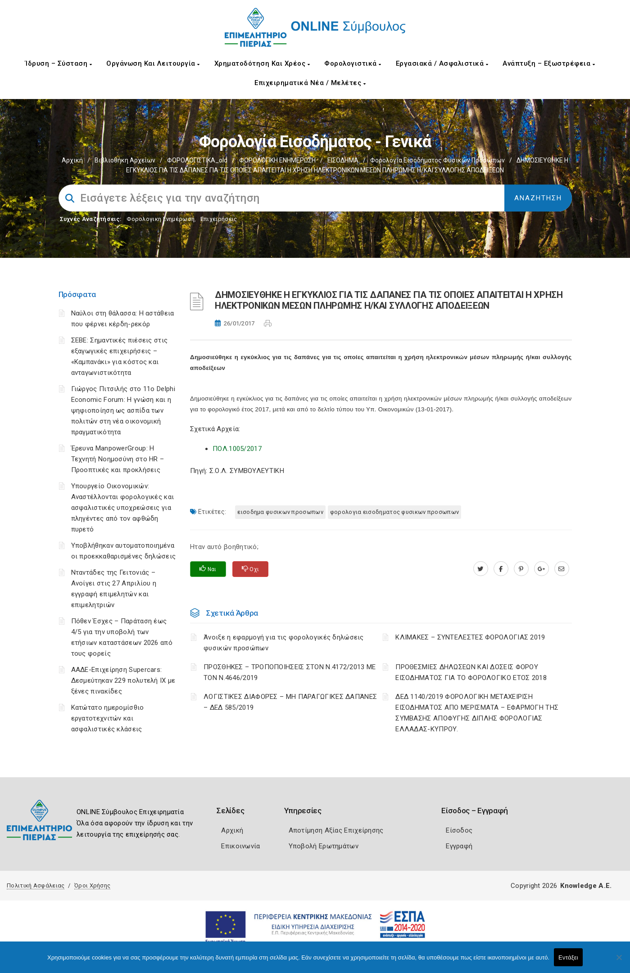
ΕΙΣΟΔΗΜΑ (342, 160)
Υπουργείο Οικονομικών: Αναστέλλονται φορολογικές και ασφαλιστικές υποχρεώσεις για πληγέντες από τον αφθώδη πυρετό (122, 507)
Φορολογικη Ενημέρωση (161, 219)
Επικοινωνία (240, 846)
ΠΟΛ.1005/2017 (237, 449)
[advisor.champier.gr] (562, 569)
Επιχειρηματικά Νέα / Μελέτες (310, 83)
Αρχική (72, 160)
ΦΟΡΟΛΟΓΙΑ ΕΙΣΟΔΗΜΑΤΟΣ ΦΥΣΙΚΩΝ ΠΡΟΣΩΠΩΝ (394, 512)
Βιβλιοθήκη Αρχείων (125, 160)
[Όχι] (618, 962)
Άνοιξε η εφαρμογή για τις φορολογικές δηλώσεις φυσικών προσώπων (284, 642)
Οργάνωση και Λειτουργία (153, 63)
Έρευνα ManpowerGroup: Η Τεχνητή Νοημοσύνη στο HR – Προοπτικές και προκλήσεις (117, 459)
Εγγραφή (459, 846)
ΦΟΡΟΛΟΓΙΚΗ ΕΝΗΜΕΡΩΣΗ (277, 160)
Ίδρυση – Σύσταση (58, 63)
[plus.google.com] (541, 569)
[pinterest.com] (521, 569)
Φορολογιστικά (352, 63)
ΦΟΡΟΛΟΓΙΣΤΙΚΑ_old (197, 160)
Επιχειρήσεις (218, 219)
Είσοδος (459, 830)
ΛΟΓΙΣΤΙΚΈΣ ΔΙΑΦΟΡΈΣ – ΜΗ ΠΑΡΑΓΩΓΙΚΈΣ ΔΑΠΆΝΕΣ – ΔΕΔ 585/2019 (290, 702)
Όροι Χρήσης (92, 885)
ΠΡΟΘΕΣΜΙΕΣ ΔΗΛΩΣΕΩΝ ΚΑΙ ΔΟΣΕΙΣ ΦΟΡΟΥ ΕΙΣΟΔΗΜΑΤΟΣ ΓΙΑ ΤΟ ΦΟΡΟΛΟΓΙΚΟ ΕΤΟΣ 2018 (471, 672)
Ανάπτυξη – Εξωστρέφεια (549, 63)
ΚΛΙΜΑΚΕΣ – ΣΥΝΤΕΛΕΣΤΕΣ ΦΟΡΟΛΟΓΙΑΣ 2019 (470, 637)
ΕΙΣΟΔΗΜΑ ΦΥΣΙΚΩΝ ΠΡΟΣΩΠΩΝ (280, 512)
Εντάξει (568, 957)
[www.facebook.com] (501, 569)
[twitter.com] (481, 569)
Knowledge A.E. (586, 886)
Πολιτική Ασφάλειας (35, 885)
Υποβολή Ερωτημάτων (323, 846)
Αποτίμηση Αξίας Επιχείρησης (336, 830)
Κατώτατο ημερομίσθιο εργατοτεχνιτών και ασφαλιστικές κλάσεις (107, 718)
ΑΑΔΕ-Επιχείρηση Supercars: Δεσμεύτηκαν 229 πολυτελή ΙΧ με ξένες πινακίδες (123, 680)
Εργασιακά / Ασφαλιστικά (442, 63)
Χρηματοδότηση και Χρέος (262, 63)
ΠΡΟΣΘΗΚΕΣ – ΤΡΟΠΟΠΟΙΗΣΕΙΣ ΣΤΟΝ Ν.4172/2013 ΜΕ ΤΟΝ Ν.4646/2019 (290, 672)
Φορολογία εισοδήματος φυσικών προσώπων (437, 160)
